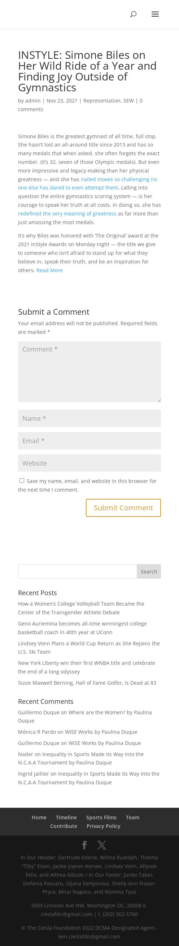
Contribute (63, 826)
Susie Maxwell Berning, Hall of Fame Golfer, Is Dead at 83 (87, 682)
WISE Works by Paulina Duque (101, 731)
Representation (102, 100)
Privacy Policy (104, 826)
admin (33, 100)
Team (132, 817)
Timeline (66, 817)
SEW (128, 100)
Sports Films (101, 817)
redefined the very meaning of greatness (67, 213)
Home (39, 817)
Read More (49, 270)
